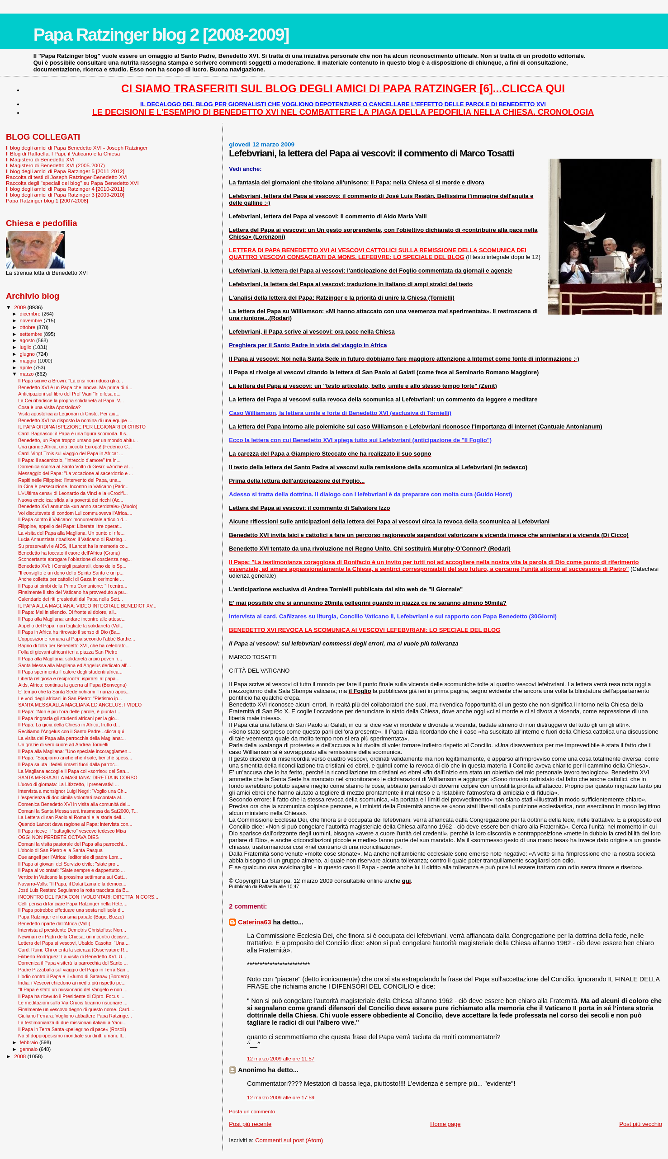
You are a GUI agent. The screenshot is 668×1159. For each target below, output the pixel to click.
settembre (32, 334)
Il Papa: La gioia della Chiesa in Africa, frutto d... (69, 724)
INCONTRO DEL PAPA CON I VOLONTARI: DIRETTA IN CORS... (88, 897)
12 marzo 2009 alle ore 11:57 (280, 1058)
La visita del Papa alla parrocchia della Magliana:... (72, 738)
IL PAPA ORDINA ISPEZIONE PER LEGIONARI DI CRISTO (82, 426)
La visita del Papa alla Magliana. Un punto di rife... (71, 533)
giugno (28, 354)
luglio (26, 347)
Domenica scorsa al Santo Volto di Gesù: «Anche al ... (75, 466)
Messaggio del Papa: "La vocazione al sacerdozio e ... (75, 473)
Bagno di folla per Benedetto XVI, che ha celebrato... (73, 645)
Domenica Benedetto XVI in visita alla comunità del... (74, 804)
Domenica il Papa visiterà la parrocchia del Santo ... (73, 963)
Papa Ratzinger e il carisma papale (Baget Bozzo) (71, 916)
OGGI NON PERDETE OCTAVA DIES (58, 837)
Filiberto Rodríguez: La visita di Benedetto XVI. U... (72, 956)
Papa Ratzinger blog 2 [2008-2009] (161, 34)
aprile (26, 367)
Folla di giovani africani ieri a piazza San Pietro (67, 652)
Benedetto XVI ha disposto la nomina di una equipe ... (75, 420)
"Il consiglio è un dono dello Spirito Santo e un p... (70, 572)
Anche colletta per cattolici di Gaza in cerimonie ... (71, 579)
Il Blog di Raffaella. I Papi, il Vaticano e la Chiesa (63, 153)
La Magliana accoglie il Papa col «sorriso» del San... (73, 771)
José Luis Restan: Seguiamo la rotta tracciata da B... (73, 890)
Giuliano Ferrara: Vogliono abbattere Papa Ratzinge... (75, 1015)
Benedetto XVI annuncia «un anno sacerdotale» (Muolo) (77, 506)
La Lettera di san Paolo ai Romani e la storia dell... (71, 817)
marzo (27, 374)
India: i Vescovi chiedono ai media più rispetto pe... (72, 982)
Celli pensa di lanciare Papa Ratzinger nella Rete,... (73, 903)
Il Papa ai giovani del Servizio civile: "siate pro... (68, 864)
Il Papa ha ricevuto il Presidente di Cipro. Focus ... (71, 996)
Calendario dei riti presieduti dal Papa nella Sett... (70, 599)
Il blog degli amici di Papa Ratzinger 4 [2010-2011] (65, 189)
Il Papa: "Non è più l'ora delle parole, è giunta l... (69, 711)
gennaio (29, 1049)
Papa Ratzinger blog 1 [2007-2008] (47, 200)
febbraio (29, 1042)
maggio (29, 360)
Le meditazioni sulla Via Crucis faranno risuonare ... (72, 1002)
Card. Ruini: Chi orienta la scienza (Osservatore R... (73, 949)
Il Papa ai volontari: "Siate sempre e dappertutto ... (71, 870)
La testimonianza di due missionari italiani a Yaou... (72, 1022)
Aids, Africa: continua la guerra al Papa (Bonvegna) (72, 685)
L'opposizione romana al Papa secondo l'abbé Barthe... (76, 638)
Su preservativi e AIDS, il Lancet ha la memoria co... (73, 546)
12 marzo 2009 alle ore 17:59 (280, 1097)
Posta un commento (252, 1111)
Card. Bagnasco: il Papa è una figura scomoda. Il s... (74, 433)
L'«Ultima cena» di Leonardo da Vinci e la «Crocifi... (73, 493)
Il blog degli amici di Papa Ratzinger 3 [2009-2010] (65, 195)
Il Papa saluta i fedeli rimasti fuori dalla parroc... (68, 764)
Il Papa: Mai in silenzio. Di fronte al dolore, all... (68, 612)
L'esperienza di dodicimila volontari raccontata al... (71, 797)
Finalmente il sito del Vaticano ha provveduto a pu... (73, 592)
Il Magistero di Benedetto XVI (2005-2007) (55, 165)
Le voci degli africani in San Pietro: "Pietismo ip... (70, 698)
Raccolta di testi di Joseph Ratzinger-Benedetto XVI (67, 177)
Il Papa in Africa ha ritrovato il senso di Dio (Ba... (69, 632)
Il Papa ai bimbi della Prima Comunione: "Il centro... (72, 586)
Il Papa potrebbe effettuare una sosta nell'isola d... (71, 910)
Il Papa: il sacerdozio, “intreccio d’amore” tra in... (69, 460)
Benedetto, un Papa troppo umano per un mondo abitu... (78, 440)
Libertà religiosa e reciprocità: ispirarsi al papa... (68, 678)
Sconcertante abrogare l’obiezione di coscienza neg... (75, 559)
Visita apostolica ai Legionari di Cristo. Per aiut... (69, 413)
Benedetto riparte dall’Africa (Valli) (54, 923)
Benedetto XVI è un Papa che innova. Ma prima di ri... (75, 387)
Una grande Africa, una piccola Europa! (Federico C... (75, 446)
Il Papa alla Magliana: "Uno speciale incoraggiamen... (74, 751)
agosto (28, 340)
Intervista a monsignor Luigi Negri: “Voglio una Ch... (73, 791)
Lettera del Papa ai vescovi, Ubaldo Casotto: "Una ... (74, 943)
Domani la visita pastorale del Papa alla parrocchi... (72, 844)
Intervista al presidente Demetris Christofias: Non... (72, 930)
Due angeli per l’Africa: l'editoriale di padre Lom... (70, 857)
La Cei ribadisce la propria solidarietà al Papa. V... (71, 400)
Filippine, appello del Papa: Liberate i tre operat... (70, 526)
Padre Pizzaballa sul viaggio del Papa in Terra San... (73, 969)
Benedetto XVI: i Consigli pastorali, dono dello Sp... (72, 566)
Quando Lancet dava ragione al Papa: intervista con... (75, 824)
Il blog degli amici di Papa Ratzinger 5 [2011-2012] (65, 171)
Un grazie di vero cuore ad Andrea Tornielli (63, 744)
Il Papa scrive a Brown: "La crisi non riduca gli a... (70, 380)
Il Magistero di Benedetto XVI (40, 159)
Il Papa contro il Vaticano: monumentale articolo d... (72, 519)
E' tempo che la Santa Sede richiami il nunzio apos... (74, 691)
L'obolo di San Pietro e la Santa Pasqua (60, 850)
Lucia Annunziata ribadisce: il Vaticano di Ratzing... (72, 539)
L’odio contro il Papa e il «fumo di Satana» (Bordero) (73, 976)
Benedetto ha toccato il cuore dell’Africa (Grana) (69, 553)
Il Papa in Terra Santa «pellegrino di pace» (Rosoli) (72, 1029)
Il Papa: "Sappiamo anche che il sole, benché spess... (75, 757)
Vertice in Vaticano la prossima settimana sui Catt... (72, 877)
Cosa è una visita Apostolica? (49, 407)
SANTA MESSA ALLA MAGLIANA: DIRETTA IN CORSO (77, 777)
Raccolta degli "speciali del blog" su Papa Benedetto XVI (72, 183)
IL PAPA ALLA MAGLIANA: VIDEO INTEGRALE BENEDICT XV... (87, 605)
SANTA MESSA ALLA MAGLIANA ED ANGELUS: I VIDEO (80, 704)
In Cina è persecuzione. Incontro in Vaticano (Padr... (73, 486)
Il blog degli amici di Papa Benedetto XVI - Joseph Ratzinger (76, 148)
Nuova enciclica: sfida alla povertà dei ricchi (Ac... (70, 500)
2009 (20, 307)
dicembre (31, 313)
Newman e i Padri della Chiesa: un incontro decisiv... (73, 936)
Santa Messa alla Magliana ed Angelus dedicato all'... (74, 665)
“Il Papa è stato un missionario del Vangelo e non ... (72, 989)
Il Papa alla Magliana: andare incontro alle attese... (72, 619)
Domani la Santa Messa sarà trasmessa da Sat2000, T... (77, 811)
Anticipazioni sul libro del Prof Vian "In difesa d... (69, 393)
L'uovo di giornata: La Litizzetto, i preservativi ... (68, 784)
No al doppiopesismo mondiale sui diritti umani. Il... (72, 1035)
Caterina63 (254, 922)
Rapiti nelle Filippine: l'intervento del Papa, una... (69, 480)
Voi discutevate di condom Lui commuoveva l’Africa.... (75, 513)
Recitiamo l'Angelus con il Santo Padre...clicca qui (71, 731)
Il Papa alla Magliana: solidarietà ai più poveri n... (70, 658)
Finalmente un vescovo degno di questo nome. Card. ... (77, 1009)
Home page (445, 1124)
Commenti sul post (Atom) (289, 1140)
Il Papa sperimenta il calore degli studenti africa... (70, 671)
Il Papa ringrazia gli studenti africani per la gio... (68, 718)
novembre (32, 320)
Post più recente (250, 1124)
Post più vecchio (640, 1124)
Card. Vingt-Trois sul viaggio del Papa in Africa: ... (70, 453)
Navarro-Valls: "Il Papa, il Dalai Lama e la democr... (72, 883)
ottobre (28, 327)
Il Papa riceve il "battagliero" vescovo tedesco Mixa (72, 831)
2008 (20, 1056)
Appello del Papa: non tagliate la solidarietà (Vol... (70, 625)
